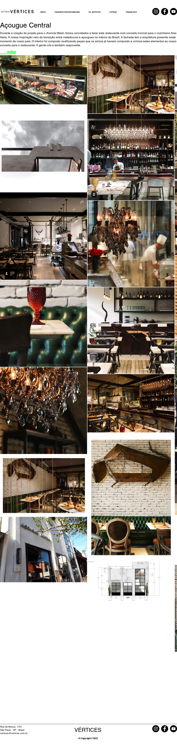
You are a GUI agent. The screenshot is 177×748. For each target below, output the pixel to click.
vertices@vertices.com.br (13, 733)
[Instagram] (155, 11)
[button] (94, 12)
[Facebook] (164, 11)
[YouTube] (173, 11)
